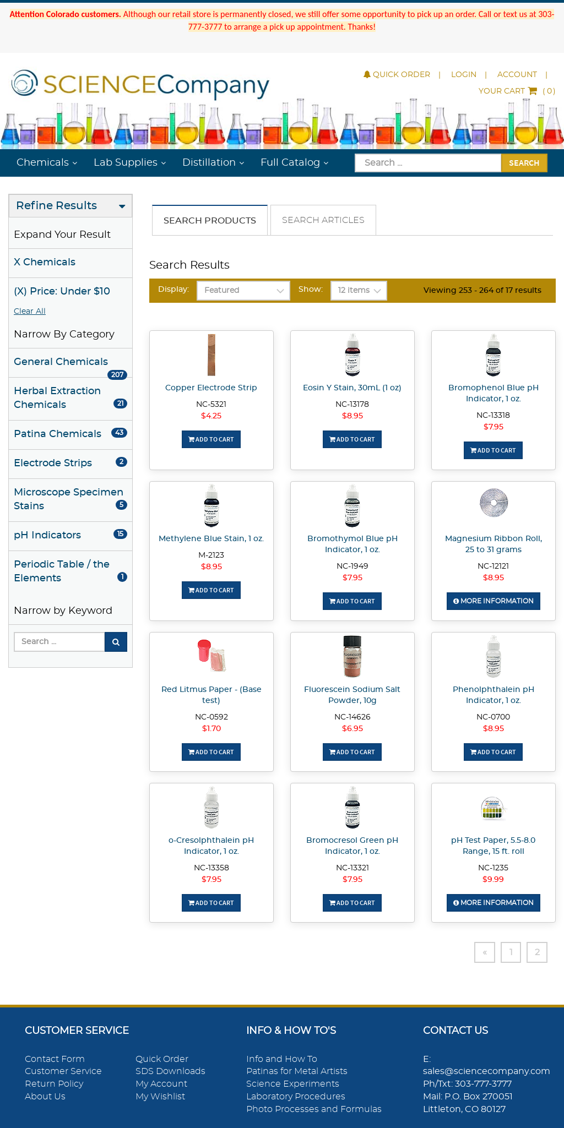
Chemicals (43, 163)
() (517, 91)
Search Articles (323, 220)
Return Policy (54, 1084)
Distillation (209, 163)
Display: (173, 289)
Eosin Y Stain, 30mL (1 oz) (352, 388)
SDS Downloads (170, 1071)
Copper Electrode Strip (211, 388)
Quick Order (397, 75)
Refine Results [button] (56, 205)
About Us (45, 1096)
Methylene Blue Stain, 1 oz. (211, 539)
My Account (161, 1084)
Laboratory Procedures (295, 1096)
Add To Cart (211, 439)
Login (463, 75)
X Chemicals (44, 263)
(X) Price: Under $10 (62, 292)
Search (524, 162)
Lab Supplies (126, 163)
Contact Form (55, 1059)
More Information (493, 601)
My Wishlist (160, 1096)
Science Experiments (292, 1084)
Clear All (30, 311)
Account (517, 75)
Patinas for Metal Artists (297, 1071)
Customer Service (63, 1071)
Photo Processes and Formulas (314, 1109)
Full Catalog (290, 163)
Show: (311, 289)
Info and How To (281, 1059)
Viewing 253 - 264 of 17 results (482, 291)
